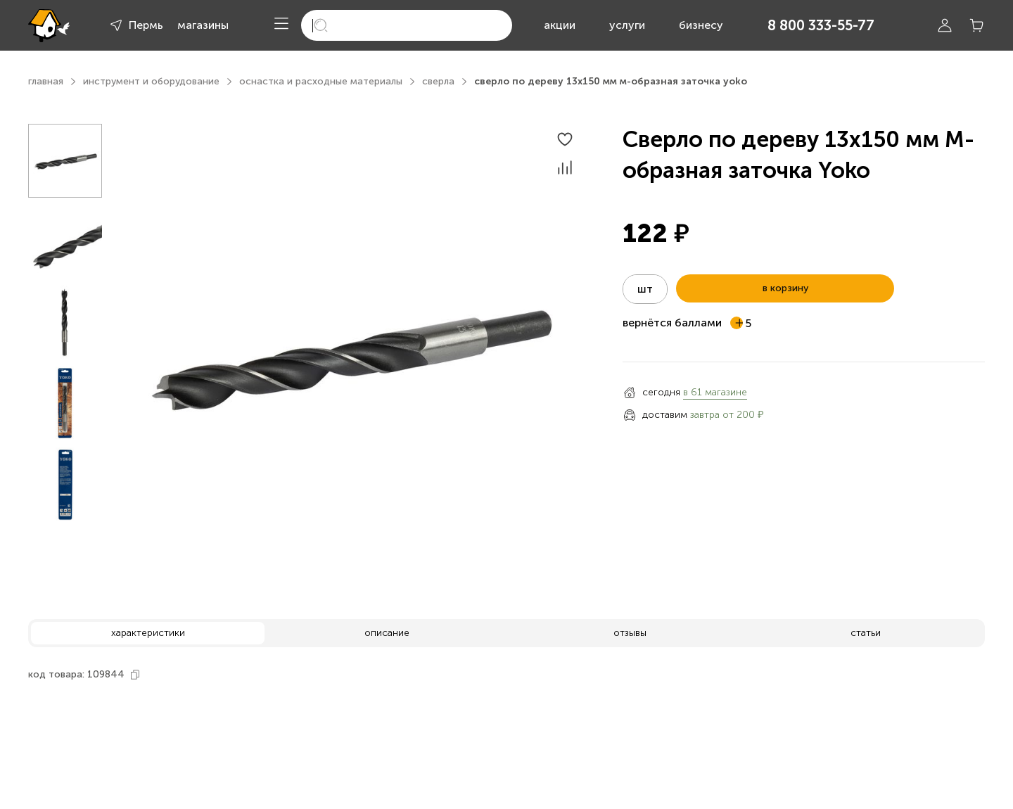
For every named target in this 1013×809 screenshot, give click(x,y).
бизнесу (701, 25)
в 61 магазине (715, 392)
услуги (627, 25)
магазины (203, 25)
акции (559, 25)
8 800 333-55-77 (820, 25)
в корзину (785, 288)
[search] (406, 25)
